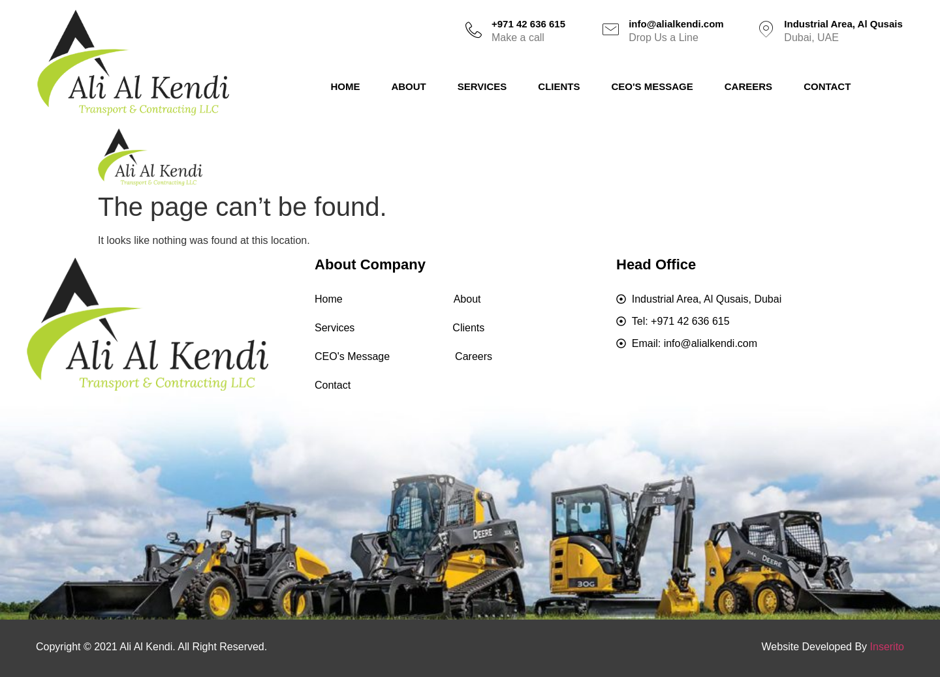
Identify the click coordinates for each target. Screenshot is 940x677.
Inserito (887, 646)
